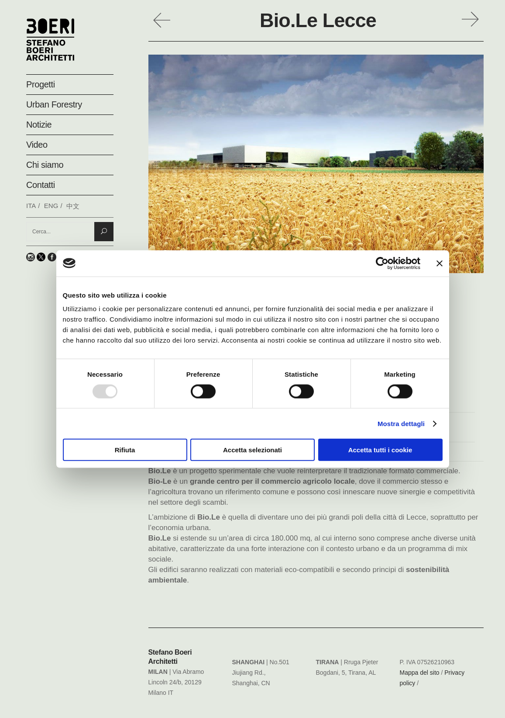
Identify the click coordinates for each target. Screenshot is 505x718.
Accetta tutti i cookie (380, 450)
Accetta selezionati (252, 450)
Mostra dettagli (401, 423)
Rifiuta (125, 450)
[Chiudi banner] (439, 263)
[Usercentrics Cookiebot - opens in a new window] (382, 263)
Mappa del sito (420, 672)
